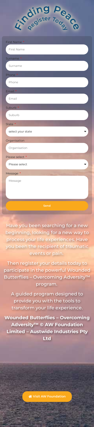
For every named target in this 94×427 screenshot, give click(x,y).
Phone (11, 75)
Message (12, 173)
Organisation (15, 140)
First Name (14, 42)
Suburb (11, 108)
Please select (15, 157)
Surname (13, 58)
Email (10, 91)
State (10, 124)
